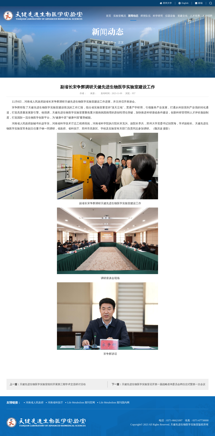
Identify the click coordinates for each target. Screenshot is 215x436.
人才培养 (195, 15)
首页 (108, 15)
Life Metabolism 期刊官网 (81, 402)
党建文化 (183, 15)
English (185, 3)
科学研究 (158, 15)
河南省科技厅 (55, 402)
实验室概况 (119, 15)
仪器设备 (170, 15)
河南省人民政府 (35, 402)
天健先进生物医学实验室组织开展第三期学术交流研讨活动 (48, 384)
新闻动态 (133, 15)
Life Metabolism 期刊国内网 (114, 402)
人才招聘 (207, 15)
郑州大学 (167, 3)
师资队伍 (145, 15)
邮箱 (200, 3)
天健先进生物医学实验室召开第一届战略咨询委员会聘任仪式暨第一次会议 (158, 384)
